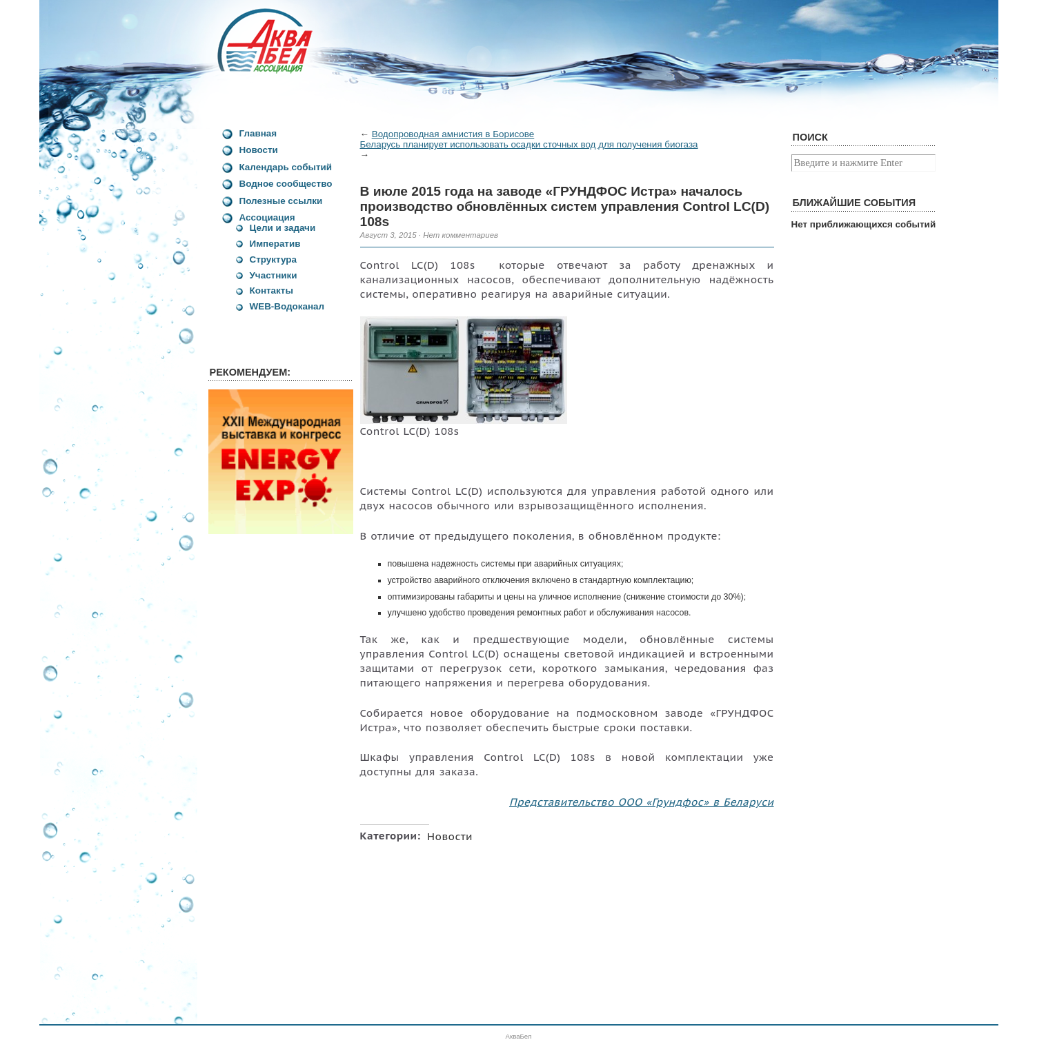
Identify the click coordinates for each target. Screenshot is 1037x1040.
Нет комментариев (460, 235)
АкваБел (519, 1036)
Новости (450, 835)
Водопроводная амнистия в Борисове (453, 134)
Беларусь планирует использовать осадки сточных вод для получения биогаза (529, 144)
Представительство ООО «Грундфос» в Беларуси (641, 801)
